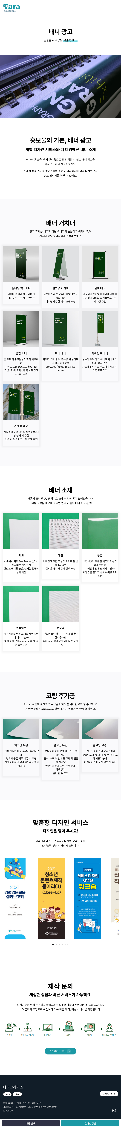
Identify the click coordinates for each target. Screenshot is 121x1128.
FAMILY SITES (109, 1093)
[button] (7, 1094)
